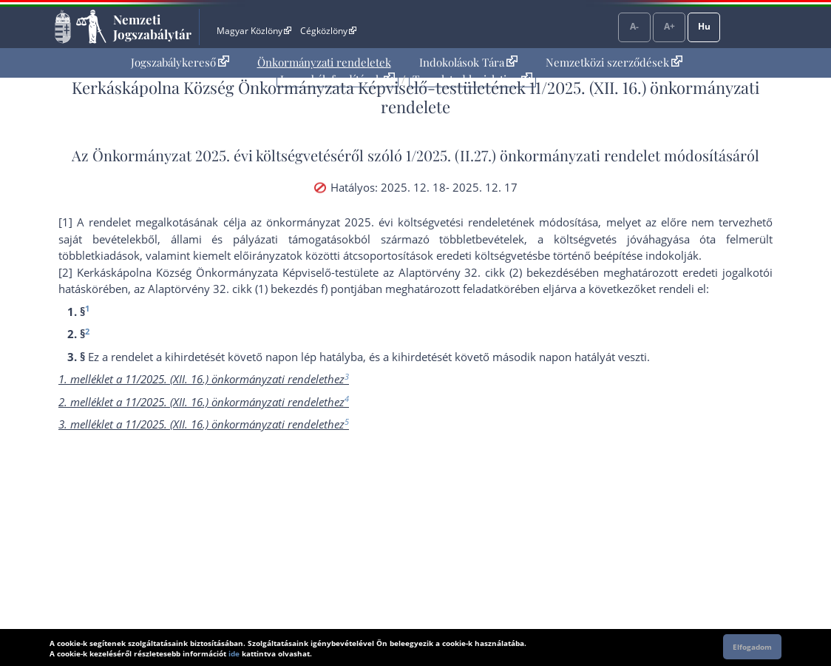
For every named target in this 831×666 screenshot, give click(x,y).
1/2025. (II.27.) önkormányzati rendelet (533, 155)
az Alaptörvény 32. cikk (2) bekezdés (478, 272)
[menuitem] (180, 62)
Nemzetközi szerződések (614, 62)
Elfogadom (752, 647)
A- (634, 26)
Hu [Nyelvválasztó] (704, 26)
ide (234, 653)
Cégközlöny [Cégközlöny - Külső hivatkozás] (328, 30)
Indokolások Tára (468, 62)
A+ (669, 26)
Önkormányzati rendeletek (324, 62)
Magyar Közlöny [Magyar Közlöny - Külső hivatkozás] (254, 30)
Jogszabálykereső (180, 62)
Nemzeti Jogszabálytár (152, 26)
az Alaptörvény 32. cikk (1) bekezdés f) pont (244, 288)
